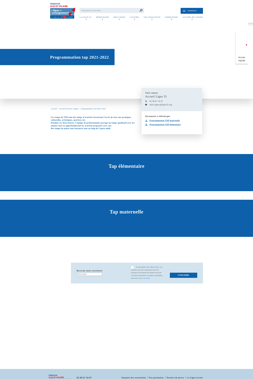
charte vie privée (144, 278)
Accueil (54, 109)
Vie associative (151, 17)
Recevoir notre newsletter (90, 271)
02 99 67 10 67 (156, 101)
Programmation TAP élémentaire (165, 125)
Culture (134, 17)
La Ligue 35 (85, 17)
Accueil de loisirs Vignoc (69, 109)
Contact (192, 11)
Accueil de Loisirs (193, 17)
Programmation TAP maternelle (165, 121)
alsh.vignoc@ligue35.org (161, 105)
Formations (171, 17)
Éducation (119, 17)
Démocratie (102, 17)
